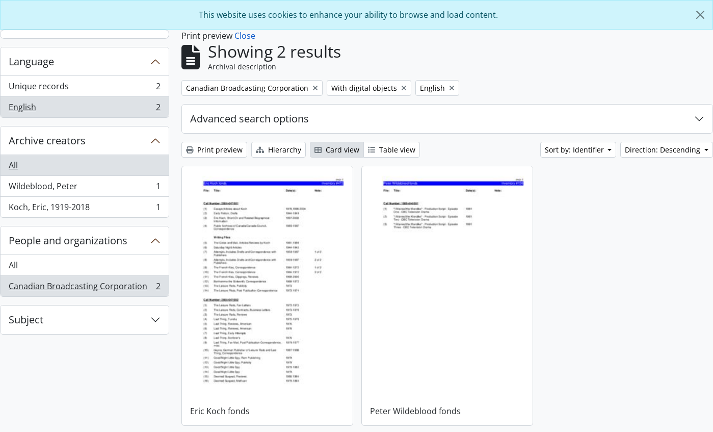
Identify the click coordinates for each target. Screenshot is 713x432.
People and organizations (68, 240)
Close (244, 35)
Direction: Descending (663, 150)
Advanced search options (249, 118)
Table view (391, 150)
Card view (336, 150)
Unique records (84, 88)
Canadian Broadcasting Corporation (84, 288)
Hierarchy (278, 150)
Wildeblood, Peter (84, 188)
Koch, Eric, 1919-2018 (84, 209)
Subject (26, 319)
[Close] (700, 15)
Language (31, 61)
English (84, 109)
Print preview (214, 150)
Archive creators (47, 140)
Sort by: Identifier (575, 150)
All (13, 165)
